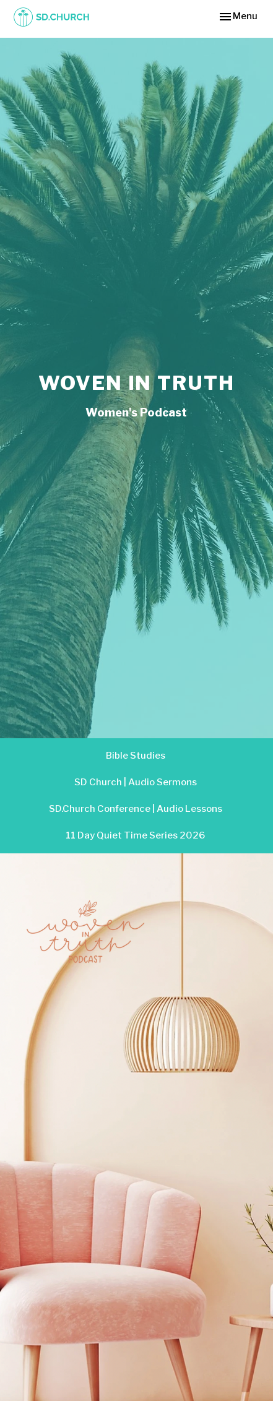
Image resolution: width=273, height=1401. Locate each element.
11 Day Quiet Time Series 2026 (135, 835)
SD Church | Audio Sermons (135, 782)
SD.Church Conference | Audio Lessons (135, 808)
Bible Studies (135, 755)
